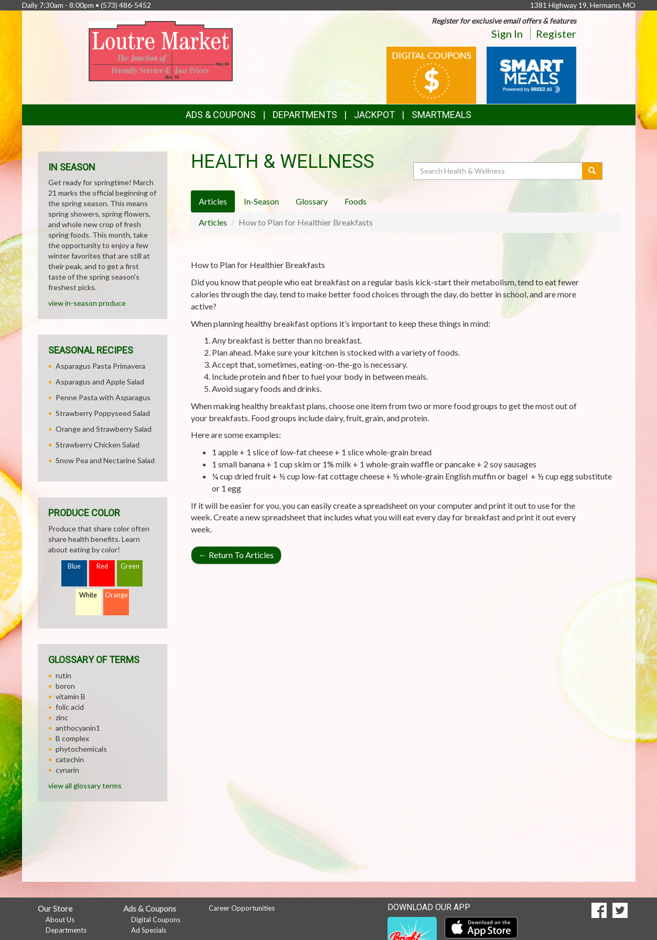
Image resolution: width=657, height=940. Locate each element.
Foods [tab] (355, 201)
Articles (213, 222)
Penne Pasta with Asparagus (103, 397)
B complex (72, 738)
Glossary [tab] (312, 201)
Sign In (507, 33)
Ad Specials (148, 930)
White (88, 595)
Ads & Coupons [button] (221, 114)
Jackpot (374, 114)
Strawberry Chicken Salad (97, 444)
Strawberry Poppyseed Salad (103, 413)
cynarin (67, 769)
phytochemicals (81, 748)
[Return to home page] (161, 50)
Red (102, 566)
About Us (60, 919)
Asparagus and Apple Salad (100, 381)
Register (556, 33)
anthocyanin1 (78, 727)
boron (65, 685)
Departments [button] (305, 114)
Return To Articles (236, 555)
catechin (70, 759)
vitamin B (70, 696)
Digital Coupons (155, 919)
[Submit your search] (592, 171)
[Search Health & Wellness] (498, 171)
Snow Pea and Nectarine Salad (105, 460)
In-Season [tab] (261, 201)
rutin (63, 675)
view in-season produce (87, 302)
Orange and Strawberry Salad (104, 428)
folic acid (70, 706)
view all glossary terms (85, 785)
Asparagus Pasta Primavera (100, 365)
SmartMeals (441, 114)
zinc (62, 717)
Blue (74, 566)
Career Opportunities (242, 908)
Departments (66, 930)
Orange (116, 595)
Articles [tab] (213, 201)
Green (130, 566)
